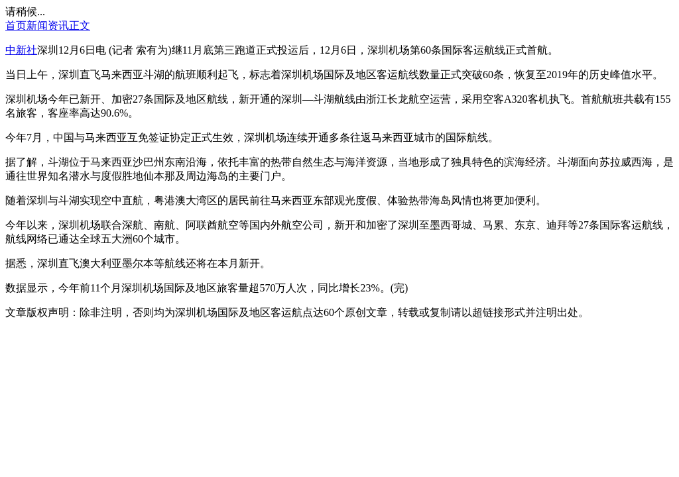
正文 (79, 25)
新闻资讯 (48, 25)
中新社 (21, 50)
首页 (16, 25)
